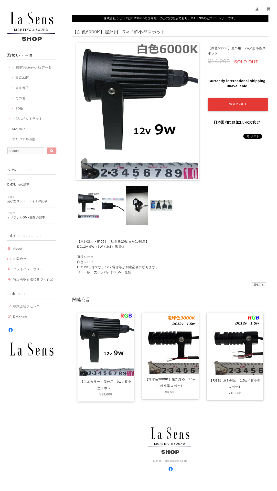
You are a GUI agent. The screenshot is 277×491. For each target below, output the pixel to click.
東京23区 (22, 77)
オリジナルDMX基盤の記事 (26, 217)
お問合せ (20, 259)
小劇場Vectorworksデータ (32, 67)
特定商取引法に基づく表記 (33, 279)
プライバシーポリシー (30, 269)
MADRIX (19, 129)
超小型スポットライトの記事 (27, 201)
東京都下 (22, 88)
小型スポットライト (27, 118)
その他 (20, 98)
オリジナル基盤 (24, 139)
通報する (259, 284)
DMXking (20, 316)
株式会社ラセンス (26, 306)
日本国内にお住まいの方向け (237, 121)
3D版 (19, 108)
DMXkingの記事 (18, 184)
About (17, 248)
